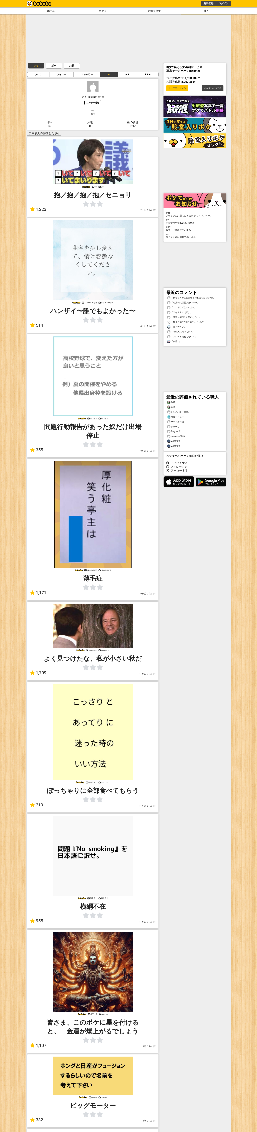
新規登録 (208, 3)
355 (36, 449)
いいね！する (177, 463)
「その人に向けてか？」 (181, 331)
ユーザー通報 (92, 102)
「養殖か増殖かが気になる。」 (184, 317)
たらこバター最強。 (178, 412)
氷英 (171, 402)
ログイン (223, 3)
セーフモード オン (177, 88)
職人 (206, 10)
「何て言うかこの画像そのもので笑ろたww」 (191, 298)
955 (36, 920)
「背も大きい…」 (177, 327)
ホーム (51, 10)
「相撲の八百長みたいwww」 (183, 302)
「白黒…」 (174, 341)
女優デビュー (175, 417)
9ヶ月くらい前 (148, 593)
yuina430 (173, 441)
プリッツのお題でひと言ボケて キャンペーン (195, 214)
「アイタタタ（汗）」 (179, 312)
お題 (71, 65)
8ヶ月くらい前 (148, 450)
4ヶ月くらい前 (148, 326)
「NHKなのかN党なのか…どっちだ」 (186, 322)
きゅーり (173, 426)
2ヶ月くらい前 (148, 210)
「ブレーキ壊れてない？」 (182, 336)
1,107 (38, 1045)
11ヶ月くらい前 (147, 673)
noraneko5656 (176, 436)
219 (36, 804)
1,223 (38, 209)
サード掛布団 (175, 422)
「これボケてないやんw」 (181, 307)
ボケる (102, 10)
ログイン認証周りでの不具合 (195, 235)
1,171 (38, 592)
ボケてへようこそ (212, 88)
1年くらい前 (149, 1046)
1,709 (38, 672)
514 (36, 325)
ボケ (53, 65)
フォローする (176, 466)
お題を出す (154, 10)
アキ (36, 65)
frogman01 (174, 431)
